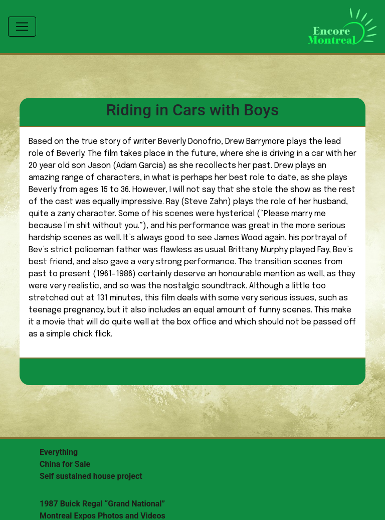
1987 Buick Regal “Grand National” (102, 503)
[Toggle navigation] (22, 27)
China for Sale (65, 464)
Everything (59, 452)
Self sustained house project (91, 476)
